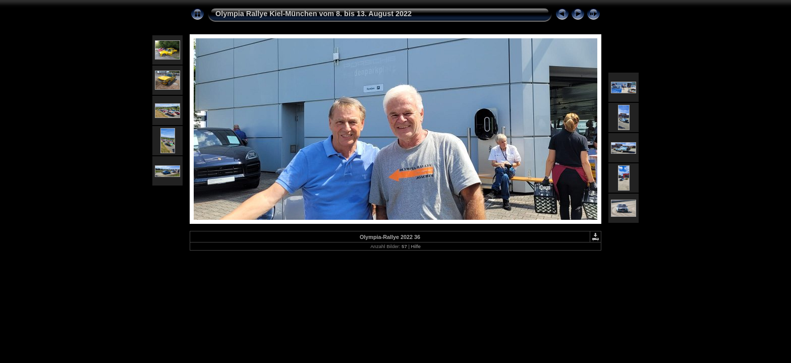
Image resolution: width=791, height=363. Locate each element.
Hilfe (416, 246)
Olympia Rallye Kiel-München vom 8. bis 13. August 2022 (313, 14)
